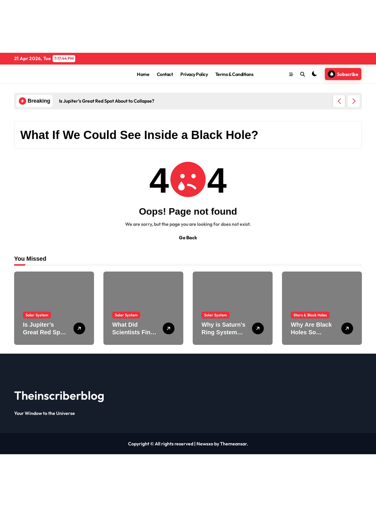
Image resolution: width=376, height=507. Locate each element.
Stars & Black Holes (310, 315)
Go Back (188, 237)
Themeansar (233, 444)
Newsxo (205, 444)
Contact (165, 74)
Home (143, 74)
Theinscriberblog (59, 395)
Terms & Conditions (234, 74)
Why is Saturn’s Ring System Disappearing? (223, 332)
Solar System (37, 315)
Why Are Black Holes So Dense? (311, 332)
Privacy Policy (194, 74)
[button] (354, 101)
